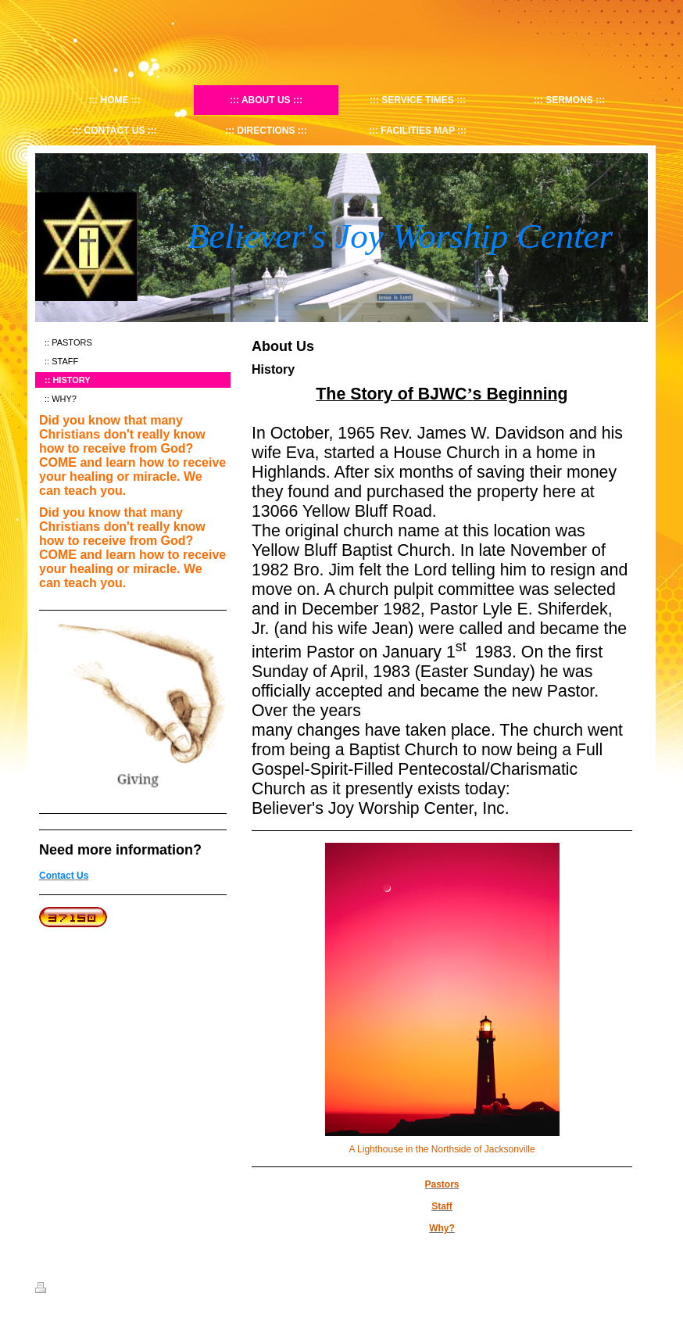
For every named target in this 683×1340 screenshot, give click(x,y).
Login (637, 1287)
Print (53, 1290)
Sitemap (92, 1290)
